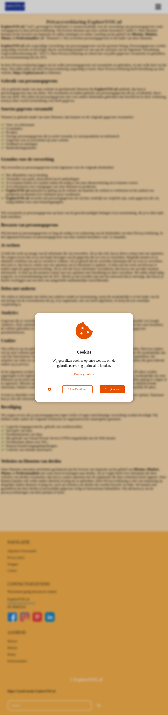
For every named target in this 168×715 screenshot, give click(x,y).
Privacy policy (84, 374)
